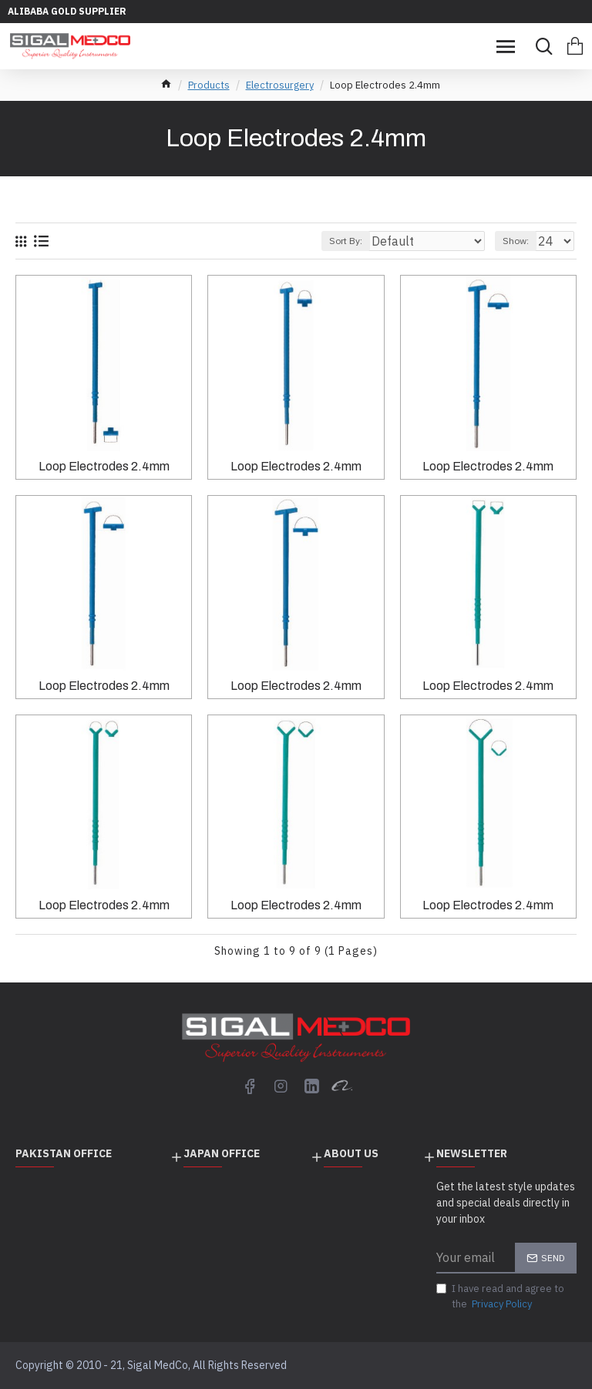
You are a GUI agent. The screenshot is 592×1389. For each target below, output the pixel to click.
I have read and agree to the (500, 1296)
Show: (516, 240)
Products (209, 85)
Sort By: (345, 240)
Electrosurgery (280, 85)
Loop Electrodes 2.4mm (104, 466)
